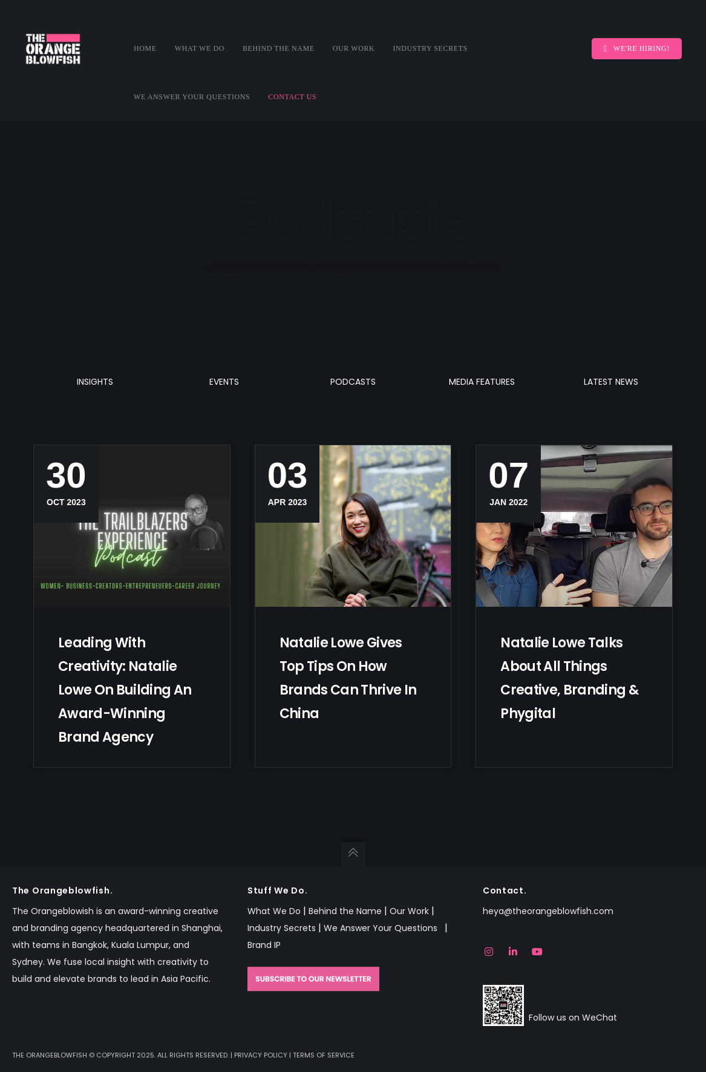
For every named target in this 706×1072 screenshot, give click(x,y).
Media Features (482, 382)
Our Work (409, 911)
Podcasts (353, 382)
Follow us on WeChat (573, 1018)
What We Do (274, 911)
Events (224, 382)
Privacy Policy (260, 1055)
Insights (95, 382)
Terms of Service (324, 1055)
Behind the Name (345, 911)
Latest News (611, 382)
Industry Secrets (281, 928)
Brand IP (264, 945)
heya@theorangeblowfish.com (548, 911)
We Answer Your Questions (383, 928)
